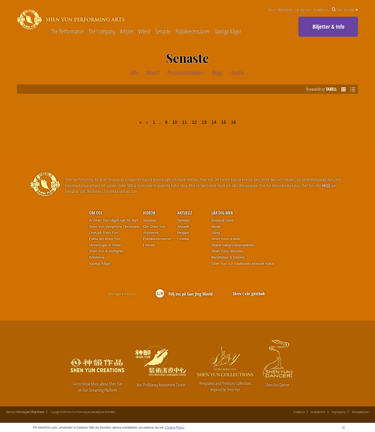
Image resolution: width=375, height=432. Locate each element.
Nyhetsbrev (285, 10)
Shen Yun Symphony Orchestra (114, 227)
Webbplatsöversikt (360, 411)
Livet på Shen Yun (103, 232)
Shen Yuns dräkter (226, 239)
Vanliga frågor (228, 31)
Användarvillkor (318, 411)
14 (213, 122)
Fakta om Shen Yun (104, 239)
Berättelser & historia (228, 257)
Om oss (95, 213)
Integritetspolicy (339, 411)
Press (271, 10)
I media (149, 245)
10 (174, 122)
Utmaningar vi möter (105, 245)
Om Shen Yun (154, 227)
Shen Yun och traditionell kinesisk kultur (242, 264)
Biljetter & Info (328, 26)
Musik (216, 227)
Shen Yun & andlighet (106, 251)
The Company (102, 31)
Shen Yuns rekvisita (227, 251)
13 (204, 122)
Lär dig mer (303, 10)
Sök (336, 10)
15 (223, 122)
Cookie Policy (174, 427)
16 (233, 122)
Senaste (163, 31)
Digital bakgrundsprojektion (232, 245)
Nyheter (183, 220)
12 (194, 122)
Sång (215, 232)
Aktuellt (184, 213)
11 (184, 122)
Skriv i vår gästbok (249, 293)
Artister (126, 31)
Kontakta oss (321, 10)
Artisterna (96, 257)
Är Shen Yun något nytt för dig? (113, 220)
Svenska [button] (351, 10)
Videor (144, 31)
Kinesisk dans (222, 220)
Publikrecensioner (193, 31)
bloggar (183, 232)
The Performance (67, 31)
